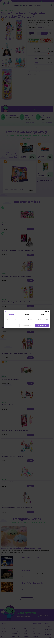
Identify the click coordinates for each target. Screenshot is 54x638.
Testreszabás (27, 325)
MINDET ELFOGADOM (42, 325)
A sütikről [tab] (42, 314)
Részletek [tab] (27, 314)
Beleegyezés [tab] (11, 314)
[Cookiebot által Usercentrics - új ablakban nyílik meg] (44, 311)
